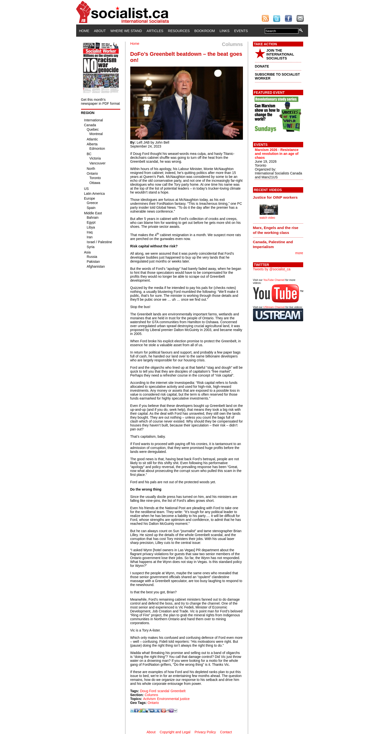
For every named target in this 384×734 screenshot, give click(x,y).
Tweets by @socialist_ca (272, 269)
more (299, 253)
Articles (155, 31)
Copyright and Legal (175, 732)
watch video (267, 217)
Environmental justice (173, 699)
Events (241, 31)
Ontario (153, 703)
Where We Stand (126, 31)
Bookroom (204, 31)
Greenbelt (177, 691)
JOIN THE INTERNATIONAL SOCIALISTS (280, 54)
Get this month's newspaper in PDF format (100, 101)
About (100, 31)
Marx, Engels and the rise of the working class (276, 230)
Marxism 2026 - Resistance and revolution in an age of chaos (277, 154)
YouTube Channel (274, 279)
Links (224, 31)
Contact (226, 732)
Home (84, 31)
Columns (151, 695)
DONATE (262, 66)
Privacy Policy (205, 732)
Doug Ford (148, 691)
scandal (163, 691)
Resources (179, 31)
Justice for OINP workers (275, 197)
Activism (149, 699)
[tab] (278, 197)
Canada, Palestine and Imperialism (273, 244)
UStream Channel (274, 307)
